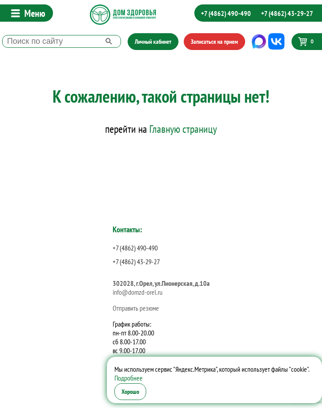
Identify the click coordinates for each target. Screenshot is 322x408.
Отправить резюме (136, 308)
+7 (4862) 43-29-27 (287, 13)
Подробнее (128, 377)
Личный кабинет (153, 42)
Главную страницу (183, 129)
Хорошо (130, 392)
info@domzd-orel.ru (138, 292)
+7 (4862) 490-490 (226, 13)
